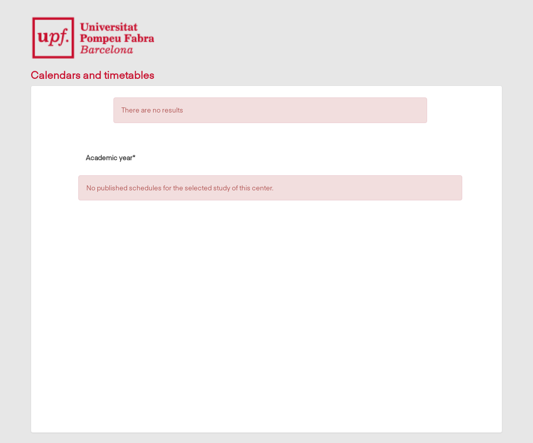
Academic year (110, 157)
